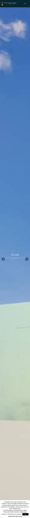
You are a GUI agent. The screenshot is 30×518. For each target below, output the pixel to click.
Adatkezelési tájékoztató (15, 516)
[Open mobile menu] (25, 3)
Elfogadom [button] (25, 514)
